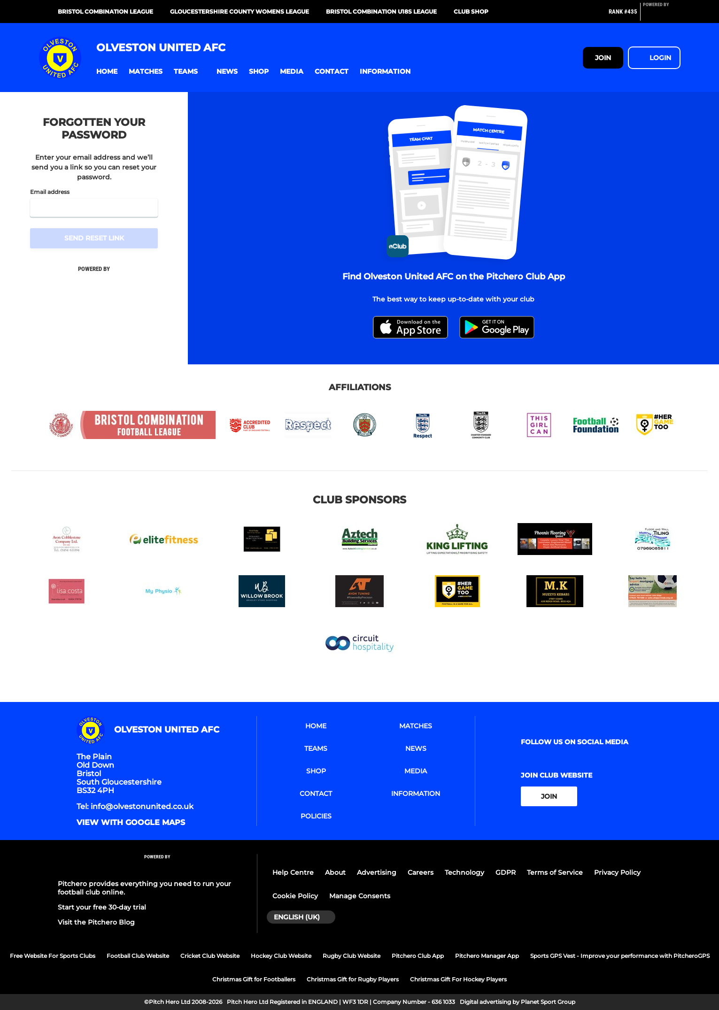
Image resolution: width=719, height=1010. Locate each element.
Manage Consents (359, 896)
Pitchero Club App (418, 955)
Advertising (376, 872)
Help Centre (293, 872)
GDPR (505, 872)
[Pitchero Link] (661, 15)
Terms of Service (555, 872)
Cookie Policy (295, 896)
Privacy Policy (617, 872)
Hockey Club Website (281, 955)
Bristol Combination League (105, 11)
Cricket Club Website (210, 955)
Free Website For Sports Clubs (52, 955)
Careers (420, 872)
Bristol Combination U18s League (381, 11)
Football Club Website (138, 955)
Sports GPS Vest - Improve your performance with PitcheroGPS (620, 955)
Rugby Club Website (351, 955)
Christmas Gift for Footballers (253, 979)
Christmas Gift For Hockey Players (458, 979)
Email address (50, 192)
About (335, 872)
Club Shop (471, 11)
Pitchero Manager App (487, 955)
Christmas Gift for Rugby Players (353, 979)
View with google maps (131, 822)
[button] (107, 71)
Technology (464, 872)
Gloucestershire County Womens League (239, 11)
